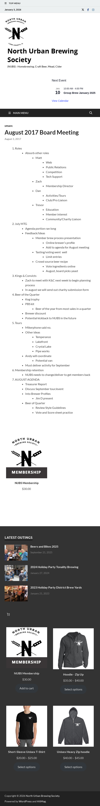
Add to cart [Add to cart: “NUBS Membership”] (27, 688)
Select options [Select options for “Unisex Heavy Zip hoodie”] (73, 767)
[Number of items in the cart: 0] (8, 614)
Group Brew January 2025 (79, 92)
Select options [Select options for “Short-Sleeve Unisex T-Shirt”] (27, 767)
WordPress (25, 801)
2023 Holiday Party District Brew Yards (56, 587)
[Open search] (91, 113)
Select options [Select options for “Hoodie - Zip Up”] (73, 689)
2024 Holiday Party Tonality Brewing (54, 567)
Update (9, 126)
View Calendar (60, 100)
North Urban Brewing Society (42, 55)
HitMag (41, 801)
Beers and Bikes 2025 (44, 546)
